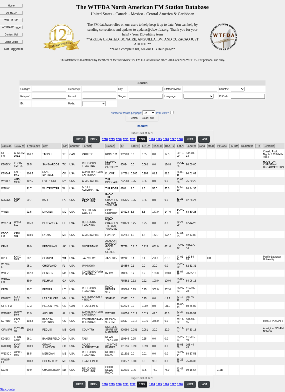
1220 (119, 139)
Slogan (110, 146)
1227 (173, 139)
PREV (93, 139)
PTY (258, 146)
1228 (180, 139)
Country (75, 146)
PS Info (234, 146)
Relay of (19, 146)
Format (86, 146)
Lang (202, 146)
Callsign (7, 146)
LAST (204, 139)
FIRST (79, 139)
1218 (105, 139)
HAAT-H (157, 146)
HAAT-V (169, 146)
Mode (211, 146)
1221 (125, 139)
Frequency (33, 146)
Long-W (191, 146)
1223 (142, 139)
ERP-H (135, 146)
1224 (152, 139)
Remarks (269, 146)
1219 (111, 139)
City (45, 146)
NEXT (189, 139)
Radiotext (247, 146)
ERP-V (146, 146)
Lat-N (180, 146)
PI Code (221, 146)
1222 (133, 139)
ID (122, 146)
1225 (159, 139)
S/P (65, 146)
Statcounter (7, 389)
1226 (166, 139)
